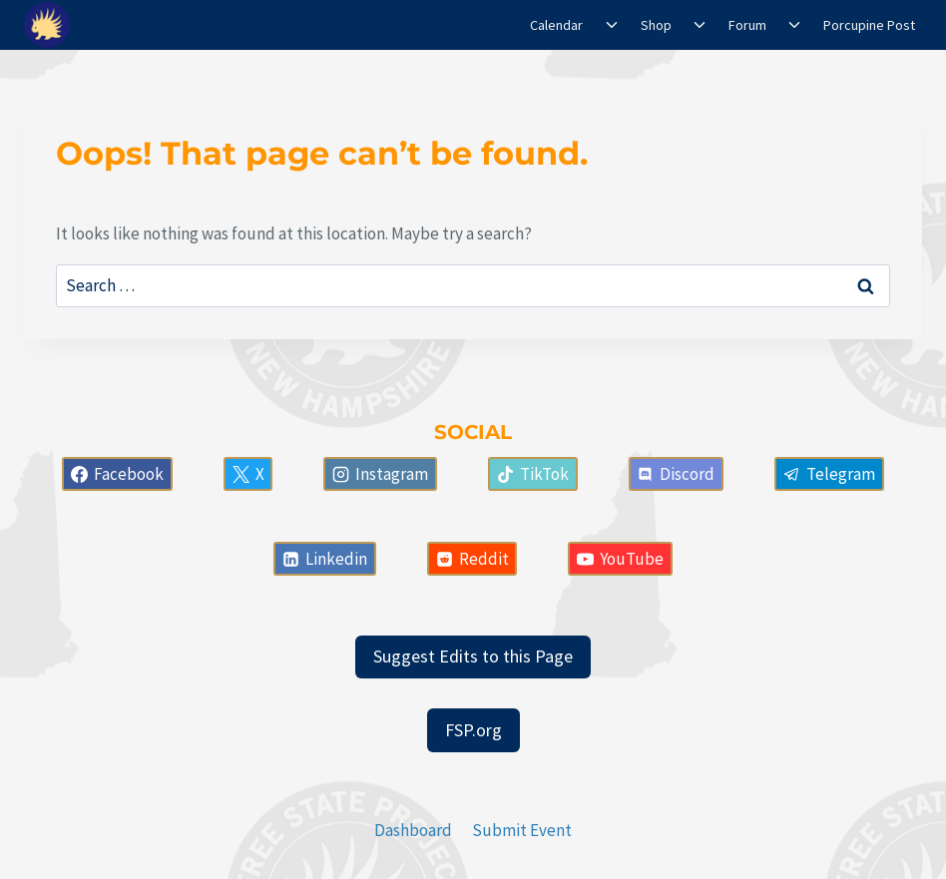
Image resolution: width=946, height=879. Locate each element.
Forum (747, 25)
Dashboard (413, 830)
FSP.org (473, 729)
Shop (656, 25)
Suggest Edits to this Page (473, 656)
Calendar (556, 25)
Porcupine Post (869, 25)
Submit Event (522, 830)
